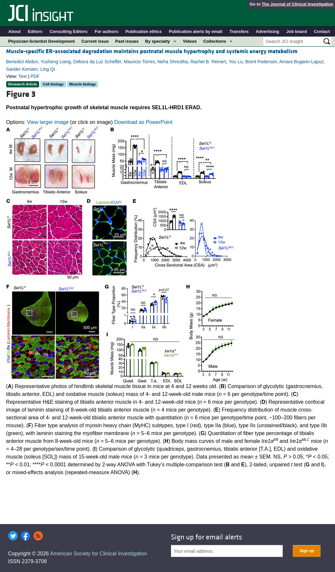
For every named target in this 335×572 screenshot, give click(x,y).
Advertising (267, 31)
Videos (190, 41)
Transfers (239, 31)
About (14, 31)
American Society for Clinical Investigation (98, 553)
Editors (35, 31)
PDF (34, 76)
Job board (296, 31)
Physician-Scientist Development (41, 41)
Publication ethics (143, 31)
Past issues (127, 41)
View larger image (48, 122)
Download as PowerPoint (143, 122)
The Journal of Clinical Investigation (297, 4)
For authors (106, 31)
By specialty (157, 41)
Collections (214, 41)
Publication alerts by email (195, 31)
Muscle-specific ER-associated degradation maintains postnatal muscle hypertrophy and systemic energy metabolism (151, 51)
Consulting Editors (68, 31)
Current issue (95, 41)
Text (22, 76)
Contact (322, 31)
